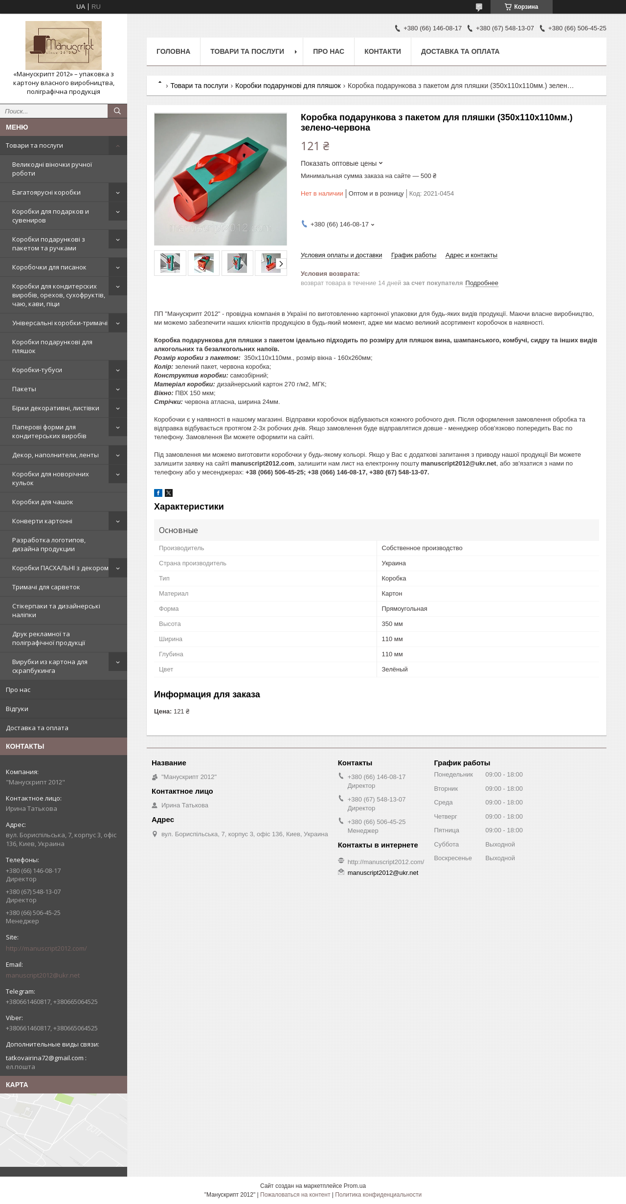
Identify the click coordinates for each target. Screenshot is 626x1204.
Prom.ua (355, 1185)
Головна (173, 51)
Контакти (382, 51)
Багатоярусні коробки (46, 192)
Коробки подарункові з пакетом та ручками (48, 243)
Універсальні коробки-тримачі (60, 322)
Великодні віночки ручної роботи (52, 169)
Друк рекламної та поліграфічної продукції (48, 638)
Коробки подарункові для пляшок (52, 346)
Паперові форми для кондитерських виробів (49, 431)
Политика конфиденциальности (378, 1194)
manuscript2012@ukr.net (43, 975)
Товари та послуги (34, 145)
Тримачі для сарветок (46, 586)
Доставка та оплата (37, 727)
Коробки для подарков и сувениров (50, 215)
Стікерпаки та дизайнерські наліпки (56, 610)
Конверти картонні (42, 520)
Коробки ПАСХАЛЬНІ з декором (60, 567)
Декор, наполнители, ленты (55, 454)
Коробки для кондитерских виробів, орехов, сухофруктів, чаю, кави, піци (58, 295)
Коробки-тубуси (37, 369)
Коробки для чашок (42, 501)
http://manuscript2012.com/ (46, 948)
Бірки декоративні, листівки (55, 407)
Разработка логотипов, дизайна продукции (49, 544)
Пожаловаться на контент (295, 1194)
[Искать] (117, 111)
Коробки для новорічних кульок (50, 478)
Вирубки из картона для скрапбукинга (50, 666)
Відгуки (17, 708)
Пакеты (24, 388)
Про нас (18, 689)
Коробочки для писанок (49, 267)
